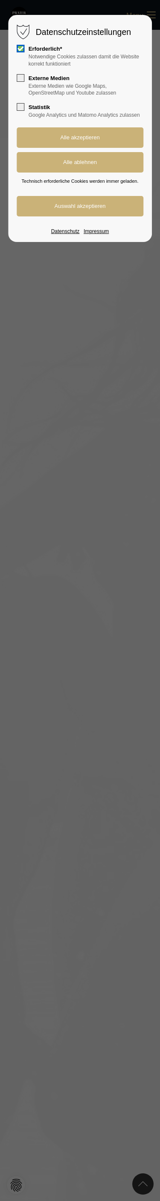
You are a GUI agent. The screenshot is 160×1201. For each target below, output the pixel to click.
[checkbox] (20, 48)
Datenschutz (65, 231)
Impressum (96, 231)
